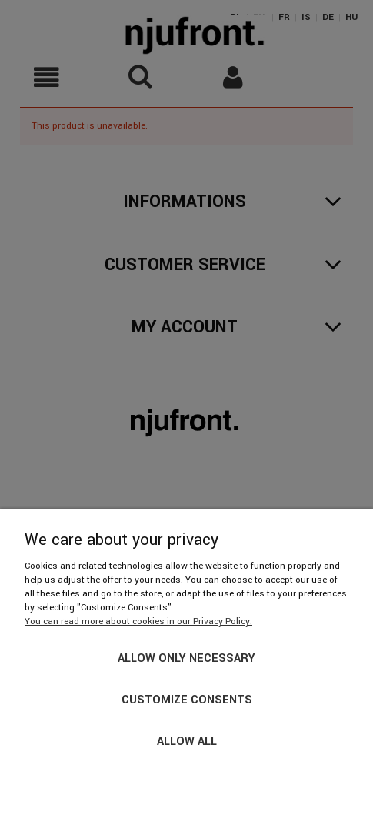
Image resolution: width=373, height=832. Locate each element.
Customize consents (187, 700)
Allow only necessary (186, 658)
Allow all (187, 741)
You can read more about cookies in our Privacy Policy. (138, 621)
